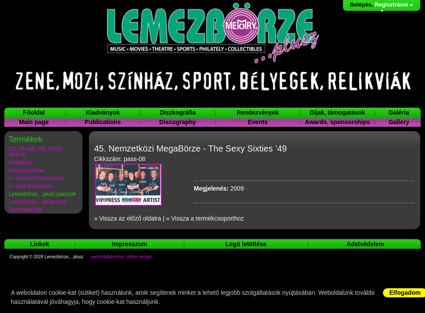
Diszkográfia (178, 112)
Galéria (399, 112)
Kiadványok (103, 112)
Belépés (361, 4)
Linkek (39, 244)
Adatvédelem (365, 244)
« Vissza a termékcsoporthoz (205, 218)
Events (258, 122)
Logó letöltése (246, 244)
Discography (177, 122)
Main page (34, 122)
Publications (103, 122)
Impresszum (129, 244)
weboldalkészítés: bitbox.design (121, 256)
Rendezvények (258, 112)
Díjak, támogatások (337, 112)
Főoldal (34, 112)
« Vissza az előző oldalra (127, 218)
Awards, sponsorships (337, 122)
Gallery (399, 122)
